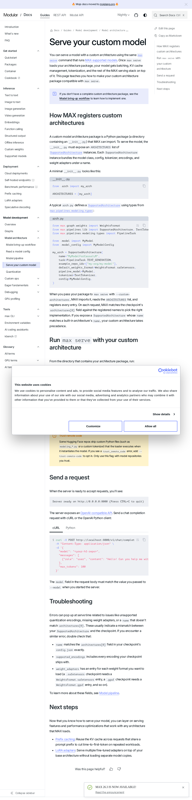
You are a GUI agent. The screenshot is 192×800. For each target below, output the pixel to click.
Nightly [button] (122, 15)
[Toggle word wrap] (138, 225)
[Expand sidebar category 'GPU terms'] (37, 360)
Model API (76, 15)
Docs (28, 15)
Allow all (150, 426)
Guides (45, 15)
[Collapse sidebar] (22, 793)
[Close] (186, 5)
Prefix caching (65, 739)
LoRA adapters (65, 750)
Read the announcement (109, 792)
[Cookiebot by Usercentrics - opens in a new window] (161, 371)
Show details (161, 414)
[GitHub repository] (136, 15)
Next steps (163, 88)
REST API (59, 15)
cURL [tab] (56, 528)
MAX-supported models (101, 60)
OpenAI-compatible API (96, 513)
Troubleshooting (166, 82)
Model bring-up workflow (74, 98)
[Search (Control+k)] (170, 15)
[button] (21, 51)
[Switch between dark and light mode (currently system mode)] (145, 15)
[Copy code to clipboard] (144, 186)
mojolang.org (107, 4)
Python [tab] (70, 528)
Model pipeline (109, 693)
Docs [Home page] (54, 30)
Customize (95, 426)
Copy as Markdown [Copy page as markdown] (168, 35)
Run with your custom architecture (168, 63)
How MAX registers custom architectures (169, 49)
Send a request (166, 75)
